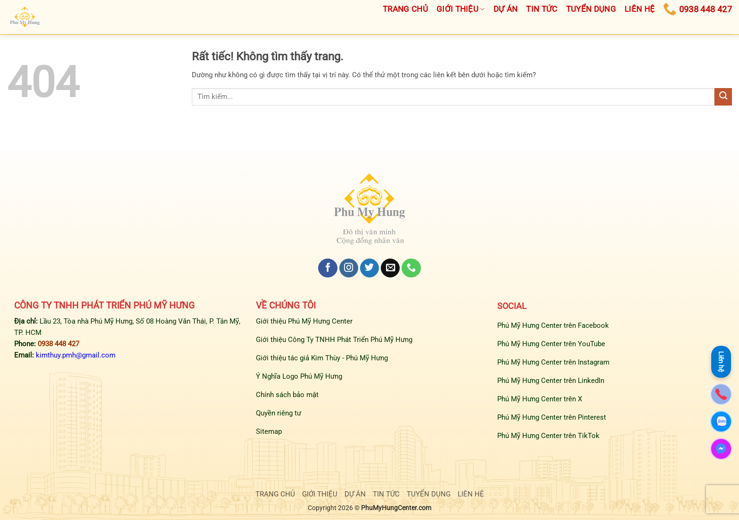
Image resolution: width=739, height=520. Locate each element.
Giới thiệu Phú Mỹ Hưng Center (304, 321)
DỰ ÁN (355, 494)
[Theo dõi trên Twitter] (369, 268)
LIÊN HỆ (471, 494)
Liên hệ (721, 361)
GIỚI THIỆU (319, 494)
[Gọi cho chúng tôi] (411, 268)
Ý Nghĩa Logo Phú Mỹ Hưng (299, 376)
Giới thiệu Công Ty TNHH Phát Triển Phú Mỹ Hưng (334, 339)
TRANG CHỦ (275, 494)
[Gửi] (723, 97)
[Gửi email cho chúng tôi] (390, 268)
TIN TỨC (386, 494)
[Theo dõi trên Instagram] (348, 268)
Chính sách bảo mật (287, 394)
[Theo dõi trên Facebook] (327, 268)
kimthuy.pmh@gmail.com (75, 355)
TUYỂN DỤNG (429, 494)
